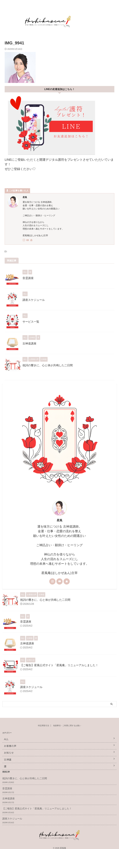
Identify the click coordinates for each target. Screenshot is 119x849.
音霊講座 (28, 278)
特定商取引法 (43, 725)
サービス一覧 (30, 321)
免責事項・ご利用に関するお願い (67, 725)
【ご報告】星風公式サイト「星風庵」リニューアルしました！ (59, 665)
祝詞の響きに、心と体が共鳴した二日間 (47, 365)
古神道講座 (29, 343)
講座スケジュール (33, 299)
